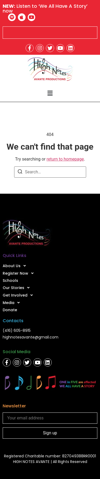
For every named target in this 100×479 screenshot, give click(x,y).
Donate (10, 310)
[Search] (20, 172)
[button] (49, 93)
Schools (10, 280)
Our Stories (18, 287)
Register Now (20, 273)
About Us (16, 266)
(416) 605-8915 (17, 330)
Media (13, 302)
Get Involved (19, 295)
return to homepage (65, 159)
